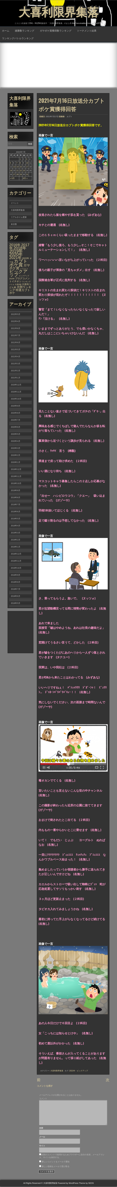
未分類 (14, 224)
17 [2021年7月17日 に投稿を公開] (27, 167)
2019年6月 (15, 512)
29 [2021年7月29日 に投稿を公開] (21, 175)
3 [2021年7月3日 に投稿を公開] (26, 159)
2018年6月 (15, 596)
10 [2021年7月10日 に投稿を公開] (27, 163)
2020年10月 (16, 399)
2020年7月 (15, 420)
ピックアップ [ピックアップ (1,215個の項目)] (18, 273)
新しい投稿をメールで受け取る (55, 1167)
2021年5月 (15, 350)
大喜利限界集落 (58, 11)
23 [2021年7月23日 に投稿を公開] (24, 171)
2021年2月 (15, 371)
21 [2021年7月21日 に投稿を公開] (17, 171)
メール (42, 1138)
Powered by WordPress (68, 1184)
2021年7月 (15, 336)
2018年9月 (15, 575)
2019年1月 (15, 547)
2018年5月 (15, 603)
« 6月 (12, 178)
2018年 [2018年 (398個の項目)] (20, 248)
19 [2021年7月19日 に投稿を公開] (11, 171)
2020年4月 (15, 441)
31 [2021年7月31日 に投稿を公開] (27, 175)
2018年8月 (15, 582)
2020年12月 (16, 385)
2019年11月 (16, 476)
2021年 (72, 1071)
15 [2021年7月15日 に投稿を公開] (21, 167)
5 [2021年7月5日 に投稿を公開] (10, 163)
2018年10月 (16, 568)
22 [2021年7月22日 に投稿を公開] (21, 171)
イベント (15, 203)
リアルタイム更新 (19, 217)
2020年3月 (15, 448)
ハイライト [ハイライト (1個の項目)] (24, 269)
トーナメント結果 (86, 31)
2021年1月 (15, 378)
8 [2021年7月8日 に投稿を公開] (20, 163)
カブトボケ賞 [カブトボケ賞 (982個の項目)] (18, 263)
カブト (69, 117)
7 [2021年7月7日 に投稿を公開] (16, 163)
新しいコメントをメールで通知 (55, 1163)
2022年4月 (15, 321)
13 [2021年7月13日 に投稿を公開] (14, 167)
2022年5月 (15, 314)
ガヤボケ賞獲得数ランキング (55, 31)
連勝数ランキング (24, 31)
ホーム (5, 31)
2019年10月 (16, 484)
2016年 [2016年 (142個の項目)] (15, 245)
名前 (41, 1129)
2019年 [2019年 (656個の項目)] (16, 251)
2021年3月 (15, 364)
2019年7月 (15, 505)
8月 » (25, 178)
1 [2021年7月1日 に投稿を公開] (20, 159)
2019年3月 (15, 533)
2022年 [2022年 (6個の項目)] (25, 258)
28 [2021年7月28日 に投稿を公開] (17, 175)
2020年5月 (15, 434)
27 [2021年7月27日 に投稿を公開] (14, 175)
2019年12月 (16, 469)
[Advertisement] (58, 65)
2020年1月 (15, 462)
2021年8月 (15, 329)
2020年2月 (15, 455)
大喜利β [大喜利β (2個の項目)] (18, 285)
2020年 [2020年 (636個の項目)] (16, 254)
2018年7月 (15, 589)
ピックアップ (82, 1071)
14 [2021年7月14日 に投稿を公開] (17, 167)
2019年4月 (15, 526)
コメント (43, 1099)
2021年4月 (15, 357)
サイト (42, 1146)
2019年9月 (15, 491)
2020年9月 (15, 406)
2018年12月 (16, 554)
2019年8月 (15, 498)
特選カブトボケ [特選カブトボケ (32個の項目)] (19, 292)
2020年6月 (15, 427)
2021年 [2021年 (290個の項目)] (15, 258)
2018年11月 (16, 561)
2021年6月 (15, 343)
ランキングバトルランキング (18, 38)
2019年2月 (15, 540)
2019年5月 (15, 519)
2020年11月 (16, 392)
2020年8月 (15, 413)
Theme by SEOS (86, 1184)
